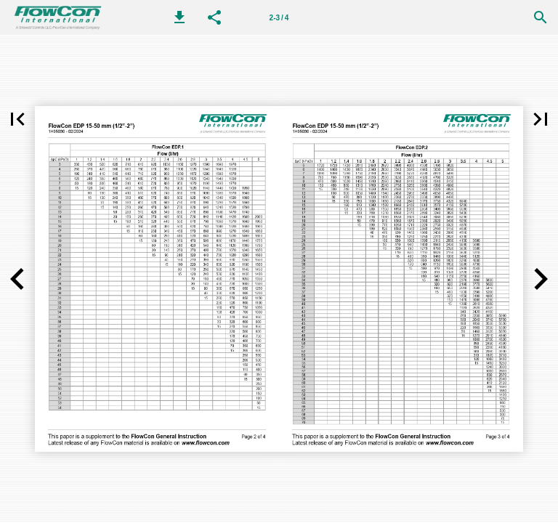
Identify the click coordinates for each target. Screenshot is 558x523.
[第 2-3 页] (279, 17)
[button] (179, 17)
